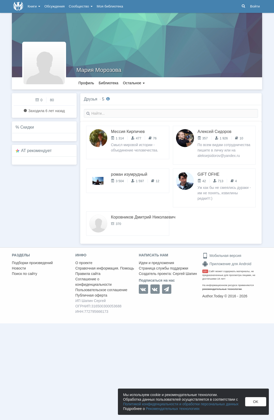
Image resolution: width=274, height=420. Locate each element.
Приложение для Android (226, 264)
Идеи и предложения (156, 263)
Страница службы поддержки (163, 268)
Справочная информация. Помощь (104, 268)
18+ (205, 271)
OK (255, 402)
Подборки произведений (32, 263)
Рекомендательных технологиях (173, 409)
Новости (19, 268)
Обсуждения (54, 6)
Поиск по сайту (24, 274)
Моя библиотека (110, 6)
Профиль (86, 83)
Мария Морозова (98, 70)
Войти (255, 6)
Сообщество (81, 6)
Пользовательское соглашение (101, 290)
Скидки (27, 127)
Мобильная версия (221, 255)
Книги (34, 6)
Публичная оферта (91, 295)
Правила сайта (87, 274)
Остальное (134, 83)
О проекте (83, 263)
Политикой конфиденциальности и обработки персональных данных (180, 404)
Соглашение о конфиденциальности (93, 282)
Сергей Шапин (185, 274)
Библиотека (108, 83)
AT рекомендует (36, 150)
